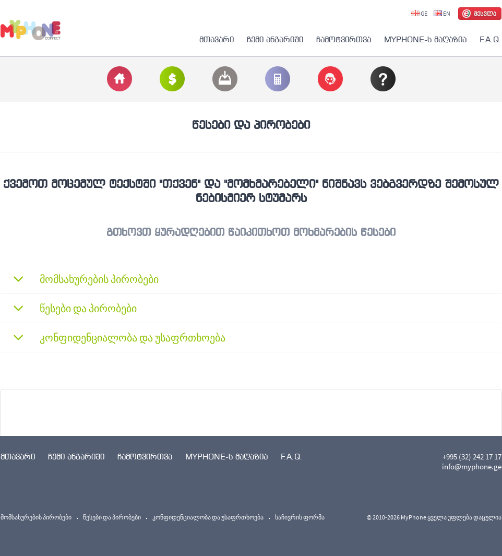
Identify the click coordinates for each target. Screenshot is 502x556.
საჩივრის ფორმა (300, 517)
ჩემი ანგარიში (275, 39)
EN (442, 13)
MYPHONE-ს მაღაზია (425, 39)
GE (419, 13)
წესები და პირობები (112, 517)
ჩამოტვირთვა (343, 39)
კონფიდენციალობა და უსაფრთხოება (208, 517)
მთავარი (216, 39)
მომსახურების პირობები (36, 517)
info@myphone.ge (471, 466)
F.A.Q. (490, 39)
